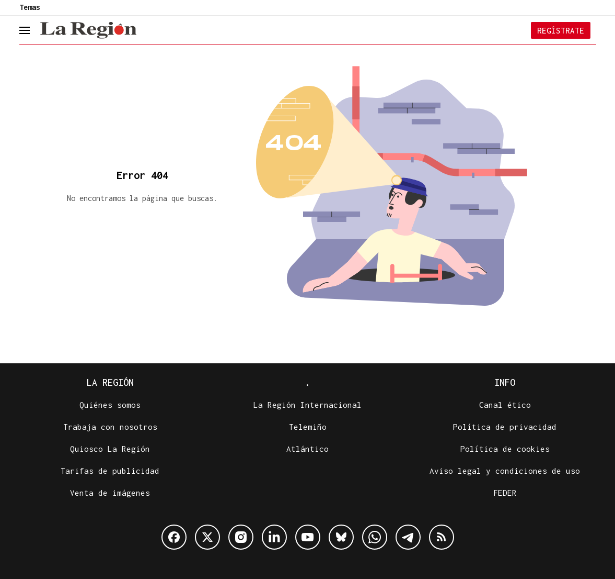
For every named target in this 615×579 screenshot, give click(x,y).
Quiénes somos (110, 404)
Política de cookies (505, 448)
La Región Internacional (307, 404)
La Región (110, 382)
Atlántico (307, 448)
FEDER (505, 492)
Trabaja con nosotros (110, 426)
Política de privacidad (504, 426)
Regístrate (560, 30)
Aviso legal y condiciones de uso (505, 470)
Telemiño (308, 426)
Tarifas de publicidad (110, 470)
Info (504, 382)
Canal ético (505, 404)
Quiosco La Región (110, 448)
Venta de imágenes (110, 492)
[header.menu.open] (32, 30)
